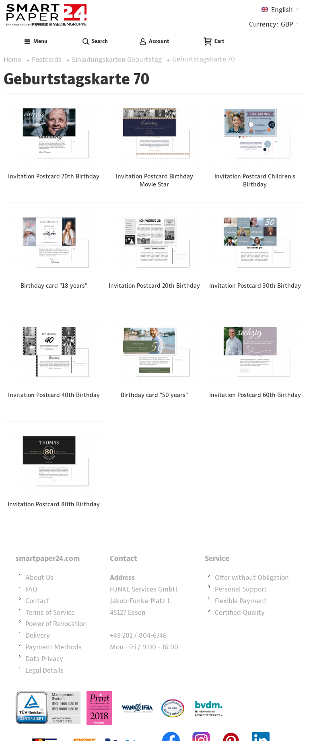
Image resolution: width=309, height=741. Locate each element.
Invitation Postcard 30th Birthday (255, 285)
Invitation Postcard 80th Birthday (54, 504)
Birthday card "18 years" (54, 285)
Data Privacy (44, 658)
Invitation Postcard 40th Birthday (54, 395)
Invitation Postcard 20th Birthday (154, 285)
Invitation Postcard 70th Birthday (53, 176)
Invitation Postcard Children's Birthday (254, 180)
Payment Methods (53, 647)
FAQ (31, 589)
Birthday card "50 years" (154, 395)
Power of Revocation (56, 623)
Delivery (37, 635)
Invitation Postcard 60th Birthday (255, 395)
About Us (39, 577)
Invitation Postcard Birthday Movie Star (154, 180)
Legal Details (44, 670)
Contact (37, 600)
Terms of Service (50, 612)
